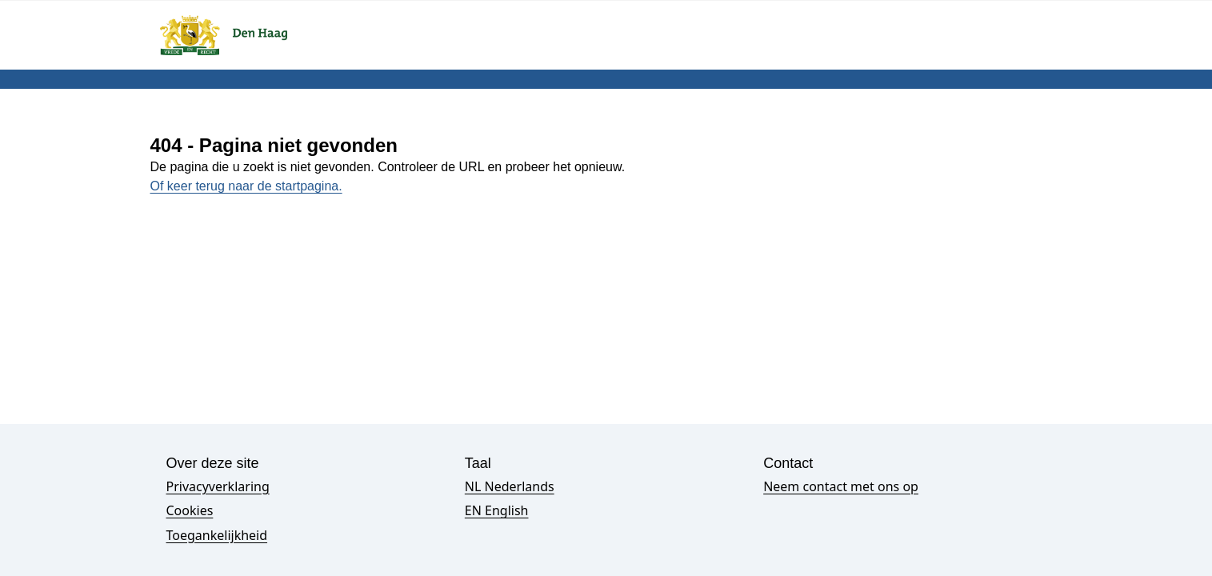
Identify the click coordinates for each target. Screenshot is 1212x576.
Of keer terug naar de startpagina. (246, 186)
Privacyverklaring (218, 486)
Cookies (190, 510)
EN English (497, 510)
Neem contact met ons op (840, 486)
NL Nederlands (509, 486)
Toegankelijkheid (217, 535)
